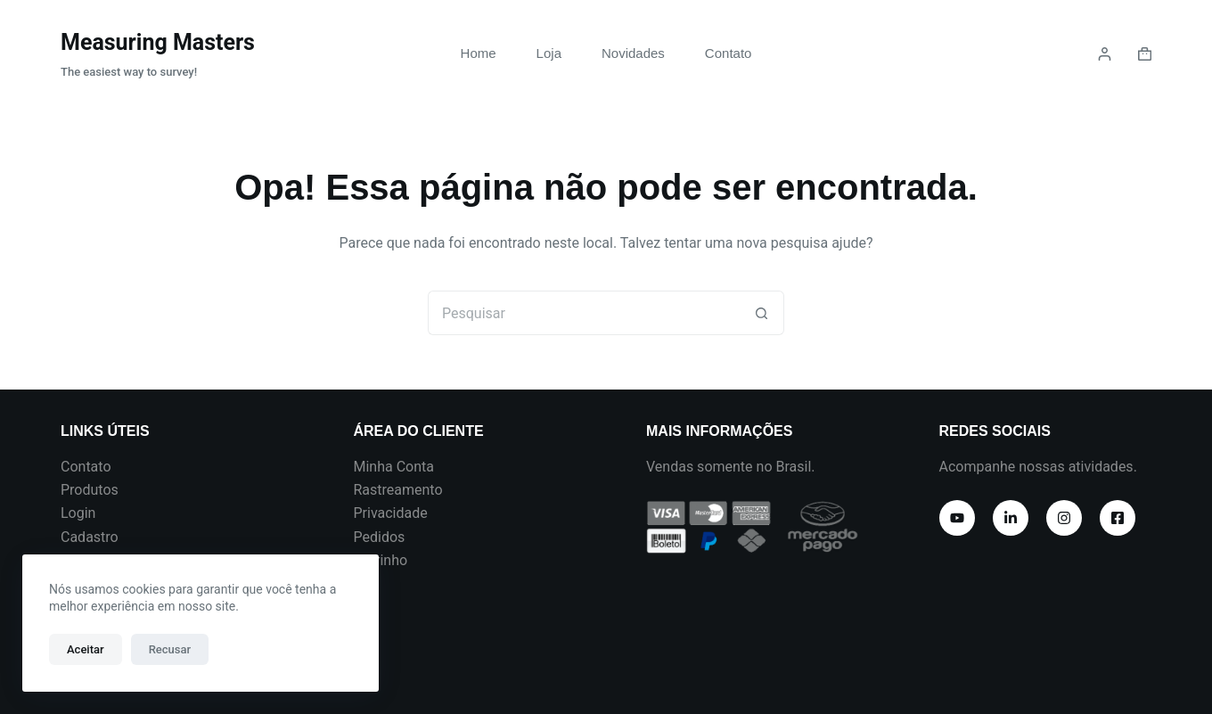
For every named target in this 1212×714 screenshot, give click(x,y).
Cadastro (90, 537)
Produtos (90, 489)
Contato (728, 53)
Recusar (170, 649)
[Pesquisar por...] (584, 313)
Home (478, 53)
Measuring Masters (158, 42)
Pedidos (379, 537)
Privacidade (391, 513)
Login (78, 513)
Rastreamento (398, 489)
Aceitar (85, 649)
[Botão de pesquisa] (762, 313)
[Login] (1104, 54)
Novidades (633, 53)
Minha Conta (394, 466)
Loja (548, 53)
